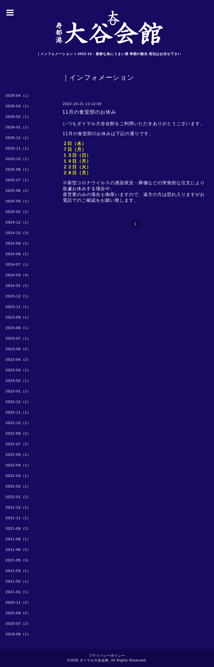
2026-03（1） (18, 106)
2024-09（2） (18, 243)
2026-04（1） (18, 95)
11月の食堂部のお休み (89, 112)
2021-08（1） (18, 539)
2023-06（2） (18, 349)
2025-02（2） (18, 212)
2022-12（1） (18, 402)
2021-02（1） (18, 581)
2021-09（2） (18, 528)
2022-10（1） (18, 423)
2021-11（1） (18, 518)
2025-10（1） (18, 159)
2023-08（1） (18, 328)
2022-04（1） (18, 465)
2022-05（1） (18, 454)
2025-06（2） (18, 190)
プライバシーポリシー (107, 656)
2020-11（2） (18, 602)
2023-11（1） (18, 307)
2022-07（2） (18, 444)
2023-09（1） (18, 317)
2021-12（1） (18, 507)
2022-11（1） (18, 412)
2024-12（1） (18, 222)
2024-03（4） (18, 275)
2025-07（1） (18, 180)
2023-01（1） (18, 391)
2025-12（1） (18, 138)
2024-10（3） (18, 233)
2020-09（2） (18, 613)
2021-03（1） (18, 571)
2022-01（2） (18, 497)
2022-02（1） (18, 486)
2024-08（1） (18, 254)
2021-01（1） (18, 592)
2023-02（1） (18, 381)
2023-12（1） (18, 296)
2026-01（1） (18, 127)
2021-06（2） (18, 549)
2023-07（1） (18, 338)
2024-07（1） (18, 264)
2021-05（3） (18, 560)
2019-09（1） (18, 634)
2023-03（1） (18, 370)
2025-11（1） (18, 148)
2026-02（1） (18, 117)
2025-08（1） (18, 169)
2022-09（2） (18, 433)
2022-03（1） (18, 476)
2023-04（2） (18, 359)
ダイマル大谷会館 (94, 660)
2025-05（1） (18, 201)
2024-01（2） (18, 285)
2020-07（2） (18, 623)
